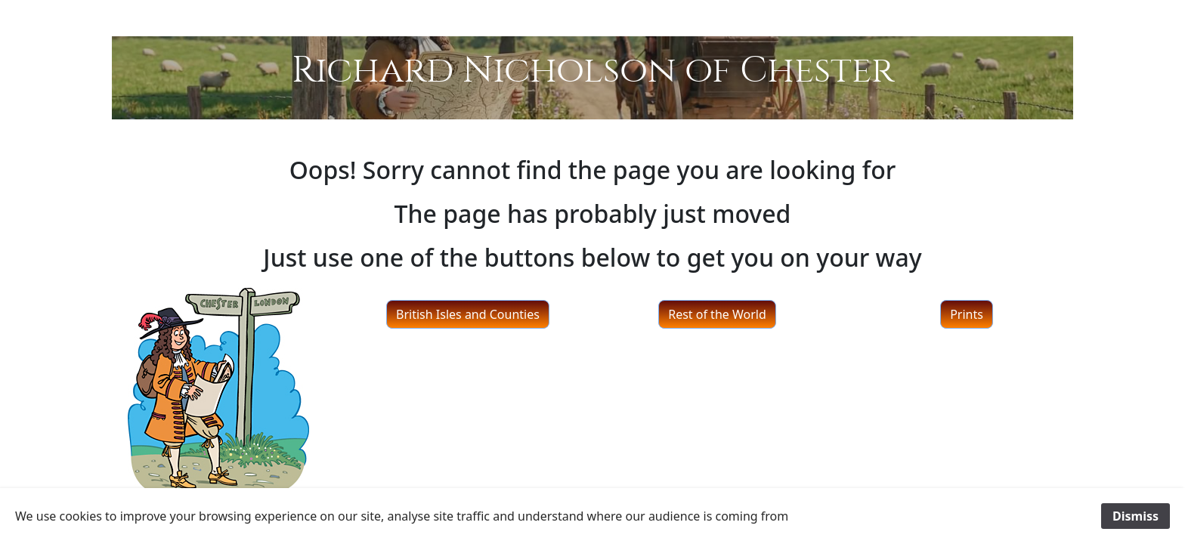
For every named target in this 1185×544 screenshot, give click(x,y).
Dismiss (1135, 516)
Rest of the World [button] (717, 314)
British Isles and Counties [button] (468, 314)
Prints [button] (966, 314)
